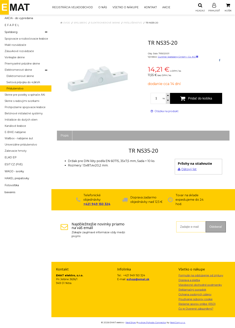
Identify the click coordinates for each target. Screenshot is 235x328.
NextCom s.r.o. (177, 322)
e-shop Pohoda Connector (152, 322)
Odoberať (215, 227)
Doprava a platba (189, 280)
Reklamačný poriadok (192, 290)
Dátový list (189, 169)
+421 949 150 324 (96, 204)
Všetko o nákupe (126, 7)
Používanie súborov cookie (195, 299)
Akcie (166, 7)
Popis (64, 135)
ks (164, 98)
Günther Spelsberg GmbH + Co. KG (178, 57)
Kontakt (150, 7)
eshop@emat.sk (137, 279)
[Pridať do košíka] (196, 98)
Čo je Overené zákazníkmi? (195, 309)
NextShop (131, 322)
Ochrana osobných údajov (195, 294)
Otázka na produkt (164, 111)
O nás (102, 7)
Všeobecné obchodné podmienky (200, 285)
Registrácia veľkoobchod (72, 7)
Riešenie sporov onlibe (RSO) (197, 304)
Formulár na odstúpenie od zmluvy (200, 275)
